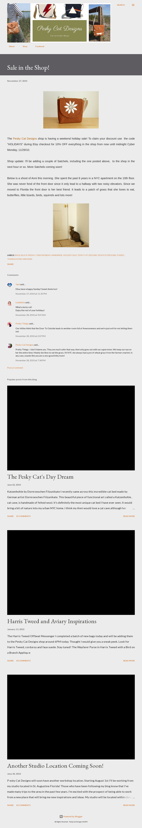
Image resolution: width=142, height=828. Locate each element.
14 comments (23, 660)
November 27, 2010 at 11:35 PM (31, 293)
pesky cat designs (87, 255)
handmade (56, 255)
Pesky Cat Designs (24, 344)
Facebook (38, 46)
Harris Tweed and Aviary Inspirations (51, 621)
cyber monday (42, 255)
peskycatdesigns (107, 255)
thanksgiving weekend (19, 259)
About (10, 46)
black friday (28, 255)
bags (17, 255)
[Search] (121, 5)
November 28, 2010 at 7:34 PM (31, 360)
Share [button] (10, 264)
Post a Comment (15, 367)
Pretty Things (22, 323)
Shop (23, 46)
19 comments (23, 516)
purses (120, 255)
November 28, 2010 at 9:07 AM (31, 315)
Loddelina (20, 302)
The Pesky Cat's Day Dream (40, 476)
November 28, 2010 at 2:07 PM (31, 336)
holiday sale (70, 255)
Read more (129, 516)
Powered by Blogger (71, 816)
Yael (18, 284)
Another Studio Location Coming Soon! (55, 765)
